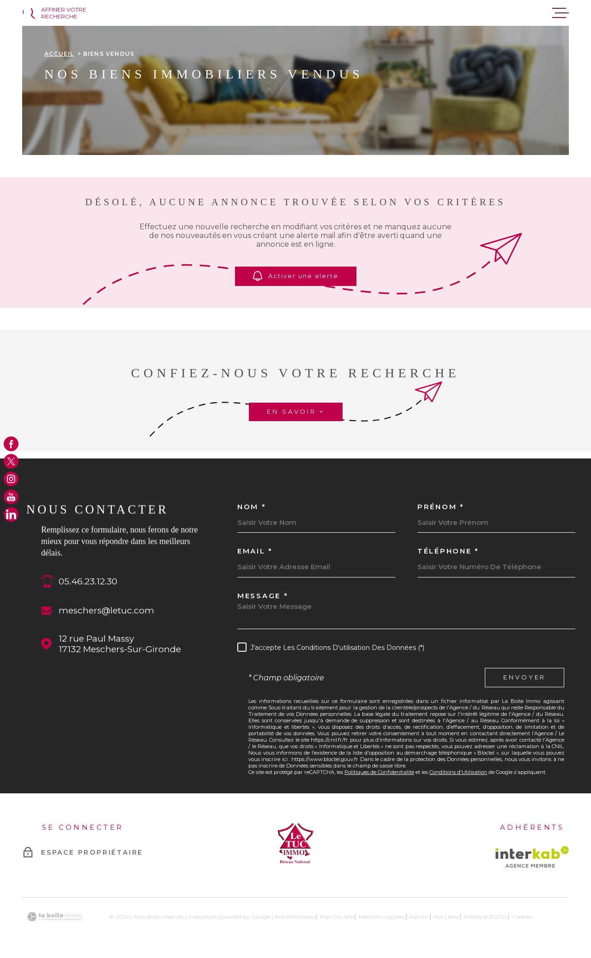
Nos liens (446, 916)
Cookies (522, 917)
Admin (419, 916)
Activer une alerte (295, 276)
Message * (262, 595)
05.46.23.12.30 (88, 581)
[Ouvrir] (65, 13)
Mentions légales (381, 916)
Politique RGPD (485, 916)
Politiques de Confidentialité (379, 772)
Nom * (251, 506)
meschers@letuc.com (106, 610)
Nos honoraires (294, 916)
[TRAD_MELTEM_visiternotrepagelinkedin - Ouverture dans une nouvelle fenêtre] (11, 514)
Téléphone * (448, 550)
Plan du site (336, 916)
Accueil (59, 53)
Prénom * (440, 506)
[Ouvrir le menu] (560, 13)
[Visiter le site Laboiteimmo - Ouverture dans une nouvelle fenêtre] (54, 916)
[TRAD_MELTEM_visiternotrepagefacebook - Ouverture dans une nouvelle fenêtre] (11, 443)
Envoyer (524, 677)
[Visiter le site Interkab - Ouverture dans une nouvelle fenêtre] (532, 857)
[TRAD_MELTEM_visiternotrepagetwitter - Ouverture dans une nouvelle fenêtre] (11, 461)
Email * (255, 550)
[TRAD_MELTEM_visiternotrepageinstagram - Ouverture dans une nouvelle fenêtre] (11, 479)
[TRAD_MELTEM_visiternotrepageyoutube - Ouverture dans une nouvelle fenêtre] (11, 496)
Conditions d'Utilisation (458, 772)
